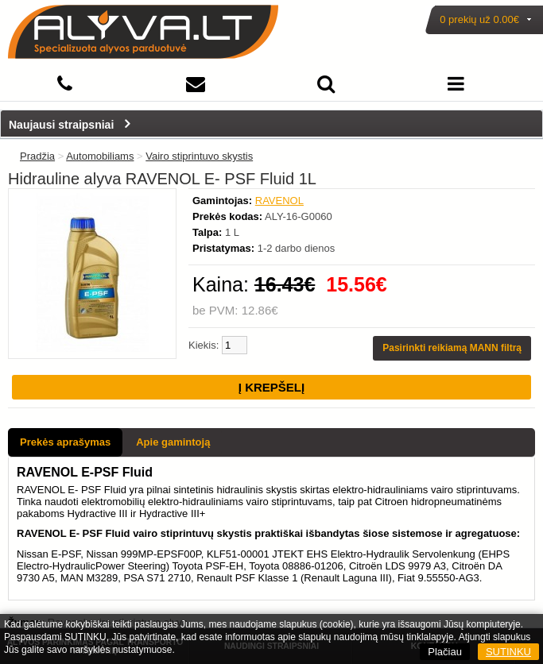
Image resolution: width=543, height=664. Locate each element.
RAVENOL (279, 201)
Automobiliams (100, 156)
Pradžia (37, 156)
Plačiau (445, 652)
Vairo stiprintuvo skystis (199, 156)
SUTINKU (508, 652)
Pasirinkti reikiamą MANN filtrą (452, 347)
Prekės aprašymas (65, 442)
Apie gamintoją (173, 442)
